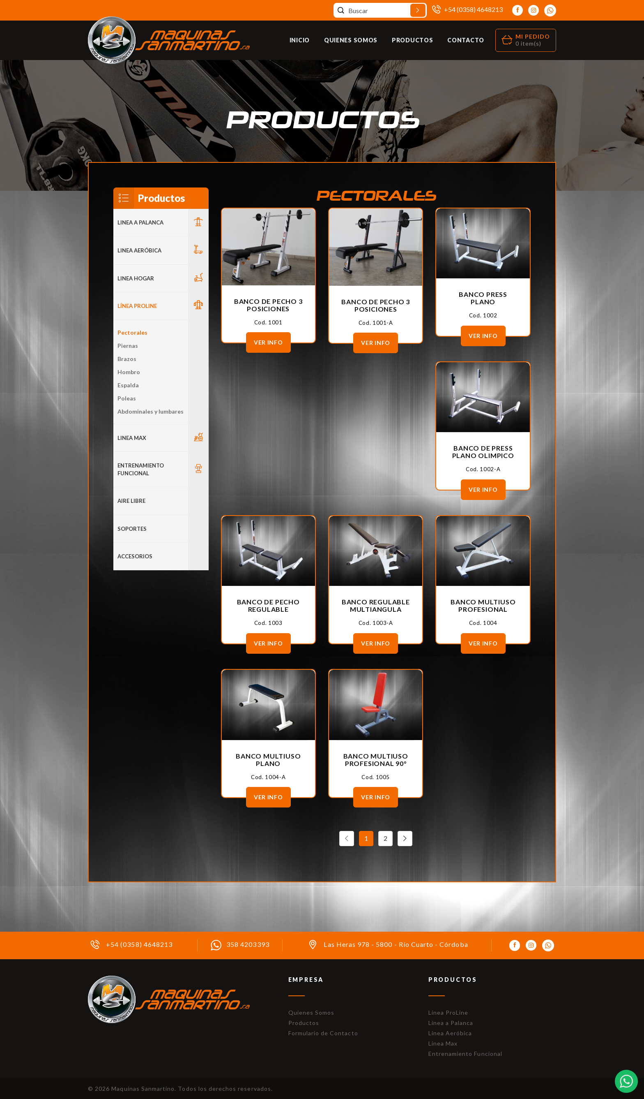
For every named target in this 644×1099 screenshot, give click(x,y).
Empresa (306, 979)
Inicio (300, 40)
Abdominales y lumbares (150, 411)
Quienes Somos (350, 40)
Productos (412, 40)
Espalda (128, 385)
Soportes (132, 528)
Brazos (126, 358)
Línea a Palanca (451, 1022)
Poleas (126, 398)
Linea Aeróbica (139, 250)
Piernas (127, 345)
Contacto (465, 40)
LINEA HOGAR (135, 278)
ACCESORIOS (134, 556)
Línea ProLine (448, 1012)
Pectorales (132, 332)
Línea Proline (137, 306)
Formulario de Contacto (323, 1033)
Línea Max (443, 1043)
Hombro (128, 371)
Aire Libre (131, 500)
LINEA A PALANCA (140, 222)
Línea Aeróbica (450, 1033)
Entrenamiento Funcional (140, 469)
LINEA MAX (131, 438)
